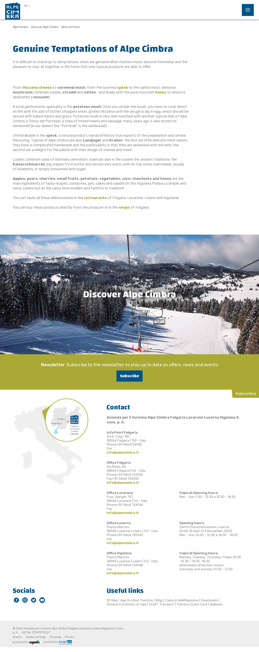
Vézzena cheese (37, 87)
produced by (26, 642)
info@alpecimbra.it (123, 452)
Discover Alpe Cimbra (44, 27)
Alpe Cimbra (20, 27)
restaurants (95, 198)
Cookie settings (36, 637)
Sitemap (55, 637)
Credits (17, 637)
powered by (58, 642)
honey (160, 92)
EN (26, 6)
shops (124, 207)
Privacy (70, 637)
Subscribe (129, 376)
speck (122, 87)
